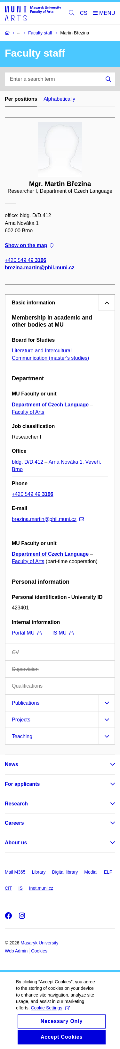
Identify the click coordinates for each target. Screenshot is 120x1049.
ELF (108, 872)
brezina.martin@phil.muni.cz (39, 267)
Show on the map (29, 245)
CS (84, 13)
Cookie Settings (50, 1015)
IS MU (62, 633)
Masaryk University (39, 942)
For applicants (22, 784)
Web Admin (16, 950)
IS (21, 888)
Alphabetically (59, 99)
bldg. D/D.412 (27, 462)
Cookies (39, 950)
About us (16, 842)
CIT (8, 888)
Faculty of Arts (28, 412)
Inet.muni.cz (41, 888)
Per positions (21, 99)
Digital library (65, 872)
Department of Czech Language (50, 404)
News (11, 764)
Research (16, 803)
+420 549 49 (25, 260)
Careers (14, 823)
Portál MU (26, 633)
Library (39, 872)
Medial (90, 872)
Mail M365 (15, 872)
